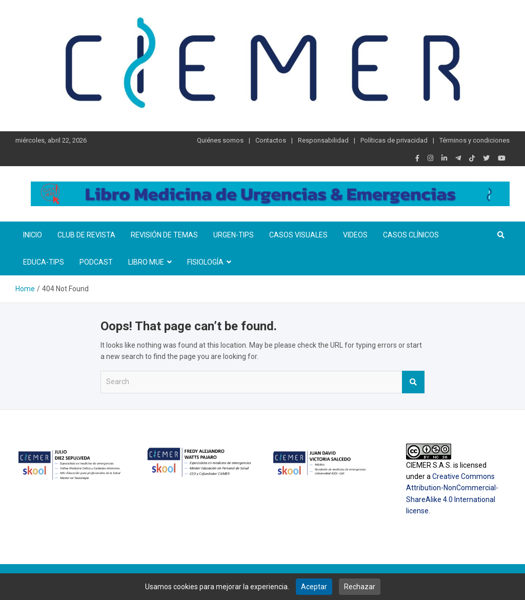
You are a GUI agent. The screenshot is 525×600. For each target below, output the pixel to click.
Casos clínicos (411, 235)
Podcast (96, 262)
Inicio (32, 235)
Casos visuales (298, 235)
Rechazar (359, 587)
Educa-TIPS (43, 262)
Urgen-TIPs (233, 235)
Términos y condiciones (474, 140)
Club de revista (86, 235)
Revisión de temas (164, 235)
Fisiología (205, 262)
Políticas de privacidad (394, 140)
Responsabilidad (323, 140)
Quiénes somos (220, 140)
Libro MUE (146, 262)
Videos (355, 235)
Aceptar (314, 587)
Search (413, 382)
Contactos (270, 140)
